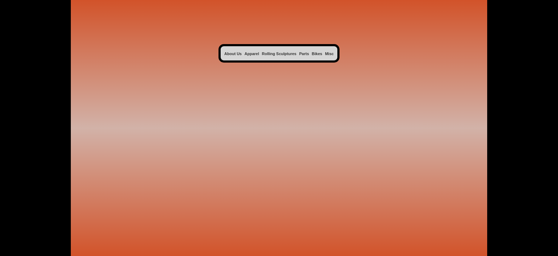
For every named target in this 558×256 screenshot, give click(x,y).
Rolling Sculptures (279, 54)
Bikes (317, 54)
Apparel (251, 54)
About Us (233, 54)
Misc (329, 54)
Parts (304, 54)
